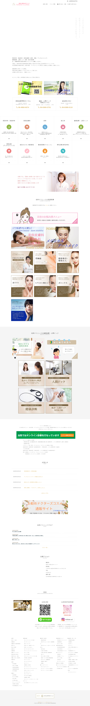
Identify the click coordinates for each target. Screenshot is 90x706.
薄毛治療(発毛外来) (59, 645)
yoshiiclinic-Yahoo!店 (15, 654)
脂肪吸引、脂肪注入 (44, 661)
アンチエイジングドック (61, 661)
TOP (12, 638)
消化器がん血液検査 (71, 661)
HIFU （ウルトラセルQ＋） (28, 647)
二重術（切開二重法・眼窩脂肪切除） (46, 652)
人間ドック (70, 643)
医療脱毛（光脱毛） (27, 677)
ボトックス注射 (26, 652)
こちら (46, 205)
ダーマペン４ (26, 663)
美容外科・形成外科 (43, 638)
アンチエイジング (59, 652)
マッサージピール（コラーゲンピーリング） (30, 668)
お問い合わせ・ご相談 (61, 4)
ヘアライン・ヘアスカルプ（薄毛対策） (47, 668)
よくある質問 (14, 647)
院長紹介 (39, 702)
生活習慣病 (14, 663)
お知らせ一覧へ (45, 493)
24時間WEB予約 (72, 1)
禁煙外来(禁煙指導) (15, 667)
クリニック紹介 (45, 702)
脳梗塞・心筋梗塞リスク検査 (72, 659)
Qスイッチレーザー (27, 643)
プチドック (70, 645)
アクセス (13, 645)
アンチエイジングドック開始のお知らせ (33, 476)
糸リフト (42, 654)
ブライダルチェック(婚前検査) (73, 652)
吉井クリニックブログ (15, 652)
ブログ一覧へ (45, 547)
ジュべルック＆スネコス (28, 661)
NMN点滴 (59, 659)
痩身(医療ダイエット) (59, 638)
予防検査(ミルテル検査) (72, 663)
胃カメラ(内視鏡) (15, 665)
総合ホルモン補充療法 (59, 663)
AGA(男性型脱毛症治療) (61, 647)
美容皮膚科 (25, 638)
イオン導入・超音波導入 (28, 675)
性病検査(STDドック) (71, 650)
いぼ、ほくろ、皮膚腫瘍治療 (45, 659)
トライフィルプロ (27, 659)
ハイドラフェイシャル (27, 666)
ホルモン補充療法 (15, 676)
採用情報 (13, 650)
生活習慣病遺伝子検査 (71, 654)
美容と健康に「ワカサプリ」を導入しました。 (35, 487)
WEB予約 (13, 659)
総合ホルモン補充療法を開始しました (33, 482)
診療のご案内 (45, 4)
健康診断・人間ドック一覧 (72, 638)
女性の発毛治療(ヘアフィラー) (62, 650)
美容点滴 (58, 654)
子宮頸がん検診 (15, 680)
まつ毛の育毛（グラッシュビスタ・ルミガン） (31, 682)
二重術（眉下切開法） (44, 650)
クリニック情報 (53, 4)
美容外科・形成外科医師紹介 (16, 643)
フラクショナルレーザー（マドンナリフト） (30, 650)
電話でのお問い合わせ (72, 4)
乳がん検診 (14, 678)
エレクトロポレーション (28, 673)
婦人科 (13, 673)
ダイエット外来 (59, 643)
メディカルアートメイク (45, 666)
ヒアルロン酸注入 (27, 654)
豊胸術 (42, 663)
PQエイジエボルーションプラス (29, 670)
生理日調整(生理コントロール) (17, 685)
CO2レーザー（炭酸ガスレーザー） (29, 645)
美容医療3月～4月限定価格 (30, 471)
